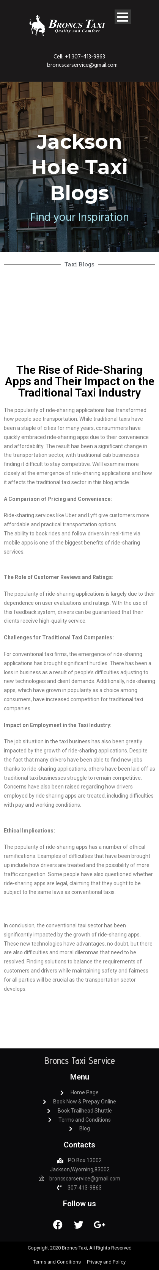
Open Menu (123, 16)
